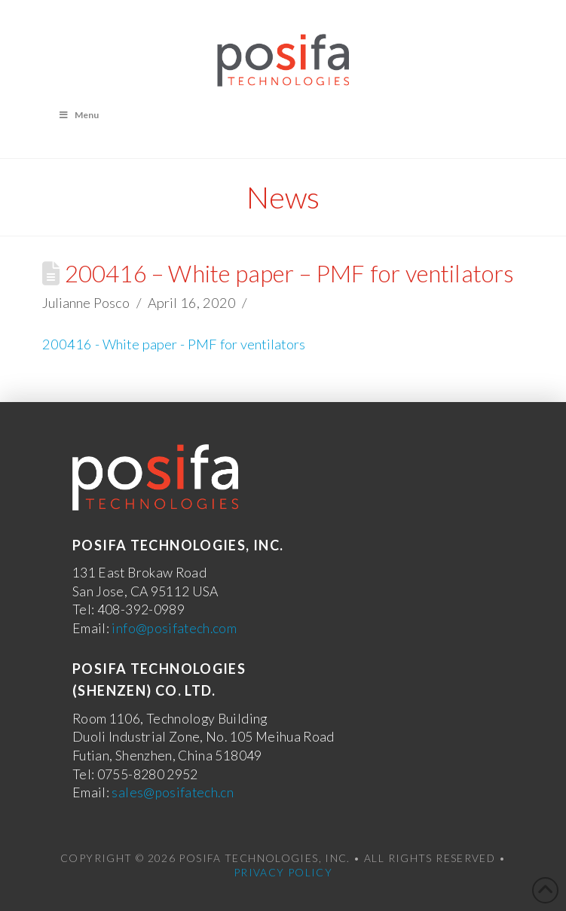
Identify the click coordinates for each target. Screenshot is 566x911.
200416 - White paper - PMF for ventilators (173, 344)
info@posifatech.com (174, 628)
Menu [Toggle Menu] (78, 114)
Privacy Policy (283, 872)
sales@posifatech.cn (173, 792)
